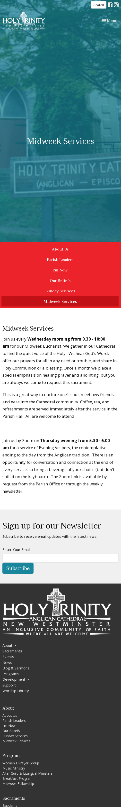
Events (8, 656)
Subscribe (18, 568)
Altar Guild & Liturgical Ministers (27, 773)
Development (16, 679)
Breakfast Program (17, 778)
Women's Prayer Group (20, 763)
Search (99, 4)
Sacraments (12, 651)
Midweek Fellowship (18, 783)
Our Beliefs (60, 280)
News (7, 662)
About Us (60, 248)
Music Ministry (13, 768)
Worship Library (15, 690)
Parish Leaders (60, 259)
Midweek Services (60, 301)
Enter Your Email (16, 549)
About (9, 645)
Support (9, 685)
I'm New (60, 269)
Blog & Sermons (15, 668)
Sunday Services (60, 290)
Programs (10, 673)
